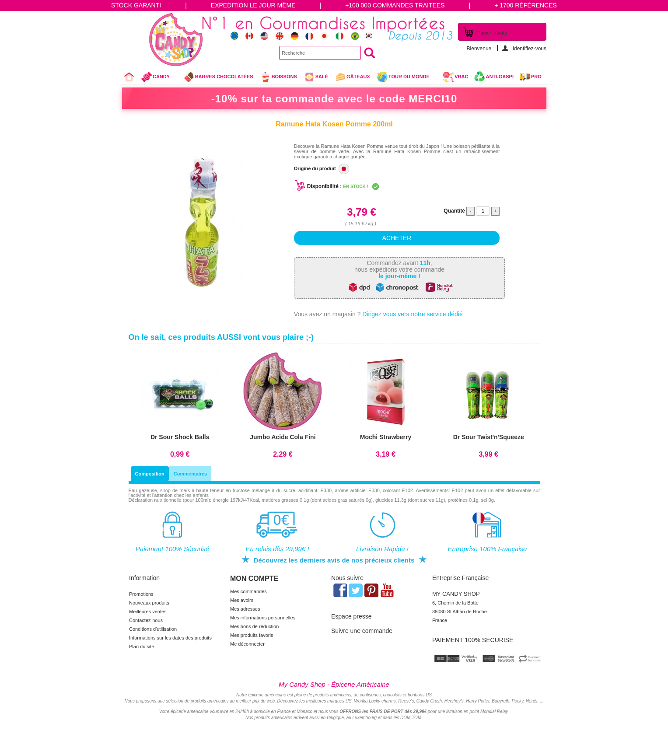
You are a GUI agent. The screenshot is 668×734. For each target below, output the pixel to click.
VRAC (455, 77)
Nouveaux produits (149, 602)
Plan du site (141, 646)
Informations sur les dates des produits (170, 637)
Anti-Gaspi (500, 76)
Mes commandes (248, 591)
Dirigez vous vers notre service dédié (412, 314)
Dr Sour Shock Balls (180, 436)
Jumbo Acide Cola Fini (282, 436)
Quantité (454, 211)
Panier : (492, 32)
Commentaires (190, 473)
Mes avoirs (241, 600)
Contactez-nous (146, 620)
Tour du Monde (406, 78)
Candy (159, 78)
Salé (316, 77)
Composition (149, 473)
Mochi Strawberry (385, 436)
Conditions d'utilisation (153, 629)
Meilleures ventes (148, 611)
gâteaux (352, 77)
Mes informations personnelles (262, 617)
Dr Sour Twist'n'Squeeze (488, 436)
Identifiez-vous (529, 48)
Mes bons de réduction (254, 626)
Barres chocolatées (218, 77)
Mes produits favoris (251, 635)
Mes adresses (245, 609)
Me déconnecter (247, 644)
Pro (536, 76)
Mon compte (254, 578)
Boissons (278, 77)
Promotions (141, 594)
